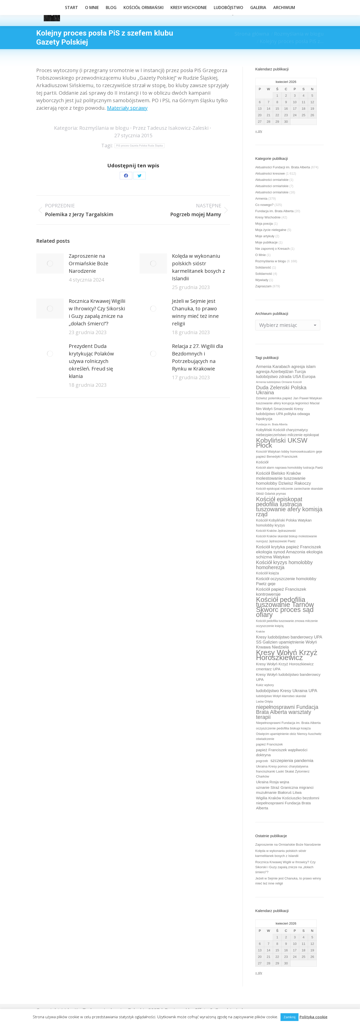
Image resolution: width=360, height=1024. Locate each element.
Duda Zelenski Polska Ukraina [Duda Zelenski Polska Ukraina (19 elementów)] (281, 390)
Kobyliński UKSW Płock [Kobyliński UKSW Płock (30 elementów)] (281, 443)
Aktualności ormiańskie (271, 180)
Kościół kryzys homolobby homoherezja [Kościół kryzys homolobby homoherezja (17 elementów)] (284, 565)
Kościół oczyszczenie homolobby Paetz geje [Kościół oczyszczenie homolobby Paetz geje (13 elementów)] (286, 581)
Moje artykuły (264, 236)
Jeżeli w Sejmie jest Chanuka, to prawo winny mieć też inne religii (195, 312)
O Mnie (260, 255)
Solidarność (263, 274)
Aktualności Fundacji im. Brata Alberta (282, 167)
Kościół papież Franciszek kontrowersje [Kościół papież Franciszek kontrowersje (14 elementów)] (281, 592)
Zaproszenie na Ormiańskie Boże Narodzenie (88, 263)
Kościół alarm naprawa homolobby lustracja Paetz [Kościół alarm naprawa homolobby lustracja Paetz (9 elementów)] (289, 467)
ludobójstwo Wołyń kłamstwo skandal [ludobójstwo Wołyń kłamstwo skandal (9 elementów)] (281, 696)
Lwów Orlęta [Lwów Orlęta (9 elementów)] (264, 701)
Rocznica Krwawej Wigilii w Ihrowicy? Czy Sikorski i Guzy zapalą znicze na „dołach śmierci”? (97, 312)
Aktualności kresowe (270, 173)
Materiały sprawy (127, 107)
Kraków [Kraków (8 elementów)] (260, 631)
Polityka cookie (314, 1016)
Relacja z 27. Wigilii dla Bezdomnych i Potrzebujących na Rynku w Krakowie (197, 357)
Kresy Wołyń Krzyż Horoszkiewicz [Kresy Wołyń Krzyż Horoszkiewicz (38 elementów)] (287, 655)
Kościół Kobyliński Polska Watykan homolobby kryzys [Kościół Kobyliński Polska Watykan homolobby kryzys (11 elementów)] (284, 522)
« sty (258, 131)
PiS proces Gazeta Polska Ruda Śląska (139, 145)
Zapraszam (263, 286)
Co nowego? (264, 205)
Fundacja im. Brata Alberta (274, 211)
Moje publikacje (266, 242)
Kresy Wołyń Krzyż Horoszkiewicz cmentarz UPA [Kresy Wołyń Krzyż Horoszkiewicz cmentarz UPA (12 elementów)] (285, 666)
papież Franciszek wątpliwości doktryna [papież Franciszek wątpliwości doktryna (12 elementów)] (281, 752)
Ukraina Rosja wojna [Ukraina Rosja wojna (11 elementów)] (272, 782)
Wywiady (261, 280)
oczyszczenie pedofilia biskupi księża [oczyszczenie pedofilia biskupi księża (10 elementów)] (283, 728)
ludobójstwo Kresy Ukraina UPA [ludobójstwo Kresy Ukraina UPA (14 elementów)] (286, 690)
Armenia (261, 198)
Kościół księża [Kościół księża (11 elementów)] (267, 573)
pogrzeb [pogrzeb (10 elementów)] (262, 761)
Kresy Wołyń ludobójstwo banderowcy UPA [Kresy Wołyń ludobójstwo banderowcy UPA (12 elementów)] (288, 677)
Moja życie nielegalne (270, 230)
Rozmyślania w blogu (104, 127)
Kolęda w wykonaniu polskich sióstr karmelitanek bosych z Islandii (198, 267)
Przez (170, 127)
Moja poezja (264, 223)
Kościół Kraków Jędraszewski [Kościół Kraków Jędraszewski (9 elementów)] (276, 531)
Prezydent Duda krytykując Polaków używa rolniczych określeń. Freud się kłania (91, 361)
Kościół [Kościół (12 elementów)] (262, 462)
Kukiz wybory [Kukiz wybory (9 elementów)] (265, 685)
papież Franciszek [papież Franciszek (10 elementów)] (269, 744)
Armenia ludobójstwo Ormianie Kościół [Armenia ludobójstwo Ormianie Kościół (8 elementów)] (279, 381)
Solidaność (263, 267)
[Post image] (50, 263)
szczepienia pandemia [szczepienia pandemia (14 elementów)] (292, 760)
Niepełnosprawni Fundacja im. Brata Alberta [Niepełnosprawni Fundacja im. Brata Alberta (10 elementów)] (288, 723)
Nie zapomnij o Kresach (272, 248)
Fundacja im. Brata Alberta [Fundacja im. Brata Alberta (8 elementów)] (272, 424)
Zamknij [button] (290, 1017)
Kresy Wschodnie (267, 217)
